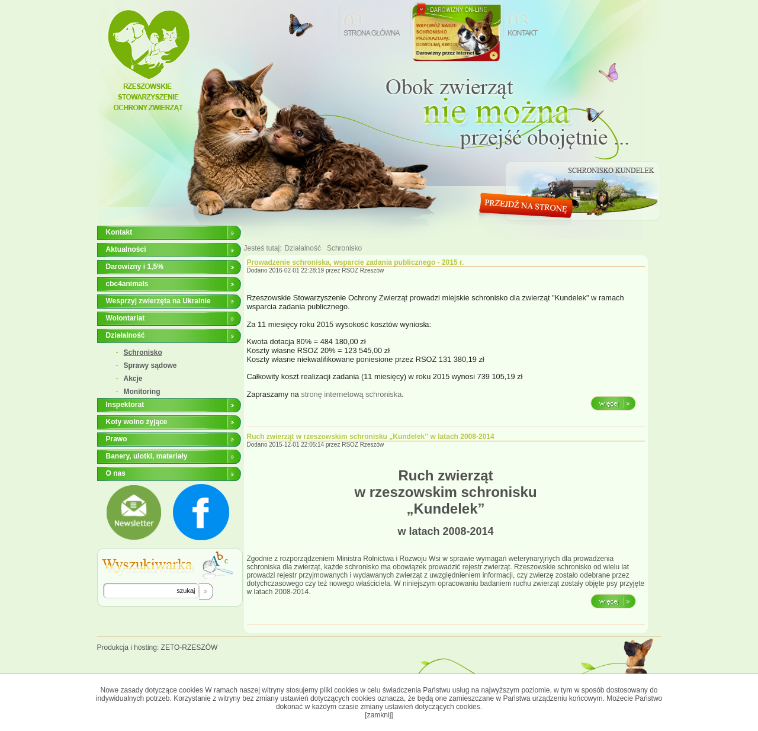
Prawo (116, 439)
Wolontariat (125, 318)
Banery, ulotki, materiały (147, 456)
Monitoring (142, 391)
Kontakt (119, 232)
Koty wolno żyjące (137, 422)
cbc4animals (127, 284)
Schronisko (143, 352)
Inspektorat (125, 404)
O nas (116, 473)
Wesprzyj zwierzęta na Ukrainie (158, 301)
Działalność (125, 335)
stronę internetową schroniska (351, 394)
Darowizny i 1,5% (134, 266)
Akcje (133, 378)
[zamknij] (379, 715)
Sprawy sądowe (150, 365)
